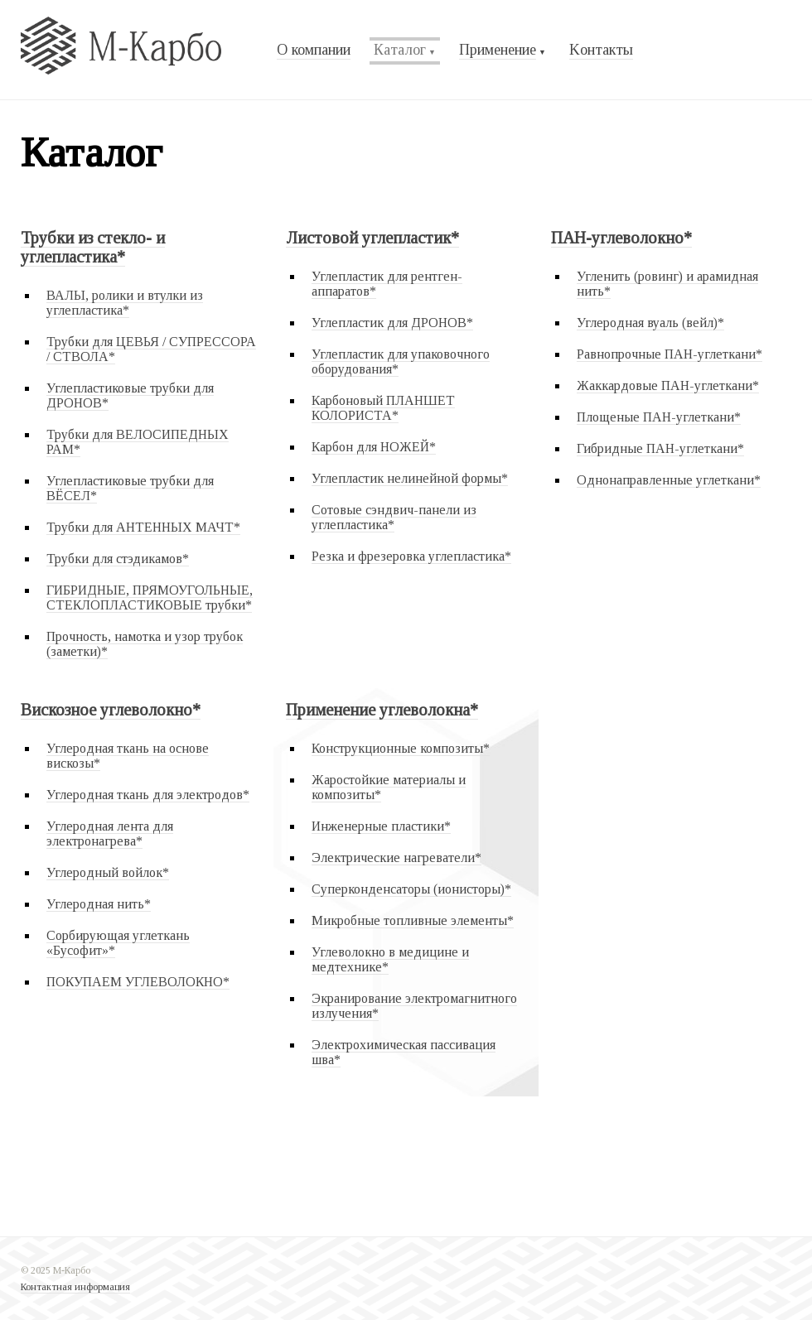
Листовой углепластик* (372, 238)
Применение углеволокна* (382, 710)
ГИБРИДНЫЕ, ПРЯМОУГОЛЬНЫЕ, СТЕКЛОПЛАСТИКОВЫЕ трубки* (149, 597)
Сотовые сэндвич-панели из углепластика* (394, 517)
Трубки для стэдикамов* (117, 559)
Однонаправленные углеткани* (669, 480)
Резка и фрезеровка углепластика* (411, 556)
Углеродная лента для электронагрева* (109, 833)
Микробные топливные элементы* (413, 920)
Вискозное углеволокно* (111, 710)
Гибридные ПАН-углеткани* (660, 448)
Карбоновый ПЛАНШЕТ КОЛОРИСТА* (383, 407)
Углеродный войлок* (107, 872)
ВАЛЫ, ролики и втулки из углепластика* (124, 302)
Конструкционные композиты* (401, 748)
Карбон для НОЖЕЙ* (374, 447)
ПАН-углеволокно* (621, 238)
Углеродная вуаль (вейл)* (650, 323)
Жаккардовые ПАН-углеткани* (668, 385)
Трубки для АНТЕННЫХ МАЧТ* (143, 527)
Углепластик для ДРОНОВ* (392, 323)
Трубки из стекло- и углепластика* (93, 247)
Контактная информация (75, 1287)
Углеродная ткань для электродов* (147, 795)
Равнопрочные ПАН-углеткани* (669, 354)
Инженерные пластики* (381, 826)
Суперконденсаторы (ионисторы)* (411, 889)
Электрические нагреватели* (396, 857)
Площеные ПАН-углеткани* (659, 417)
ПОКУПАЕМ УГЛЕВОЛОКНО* (138, 982)
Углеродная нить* (98, 904)
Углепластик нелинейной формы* (410, 478)
